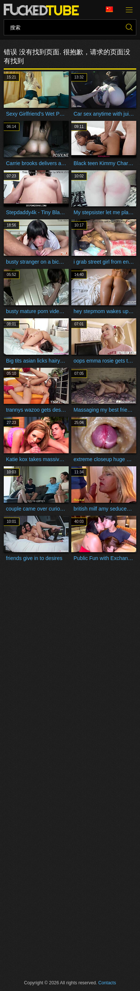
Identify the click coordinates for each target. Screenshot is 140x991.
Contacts (107, 982)
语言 (109, 9)
